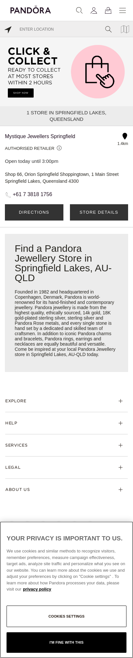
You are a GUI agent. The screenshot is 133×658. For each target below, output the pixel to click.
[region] (66, 590)
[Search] (79, 10)
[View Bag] (108, 10)
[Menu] (122, 10)
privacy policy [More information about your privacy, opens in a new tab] (37, 589)
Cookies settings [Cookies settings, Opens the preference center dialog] (66, 616)
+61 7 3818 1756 (32, 194)
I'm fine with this (66, 642)
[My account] (94, 10)
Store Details (99, 212)
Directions (34, 212)
